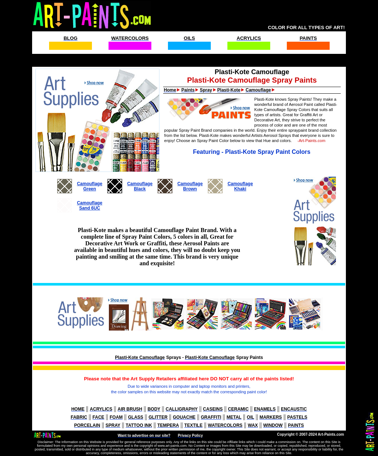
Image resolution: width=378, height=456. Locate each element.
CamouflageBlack (139, 186)
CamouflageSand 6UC (89, 205)
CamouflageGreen (89, 186)
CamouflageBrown (190, 186)
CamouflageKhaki (240, 186)
